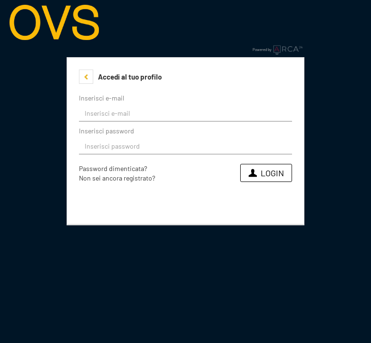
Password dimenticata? (113, 168)
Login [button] (266, 173)
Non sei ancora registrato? (117, 178)
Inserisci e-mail (101, 98)
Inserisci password (106, 131)
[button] (86, 77)
